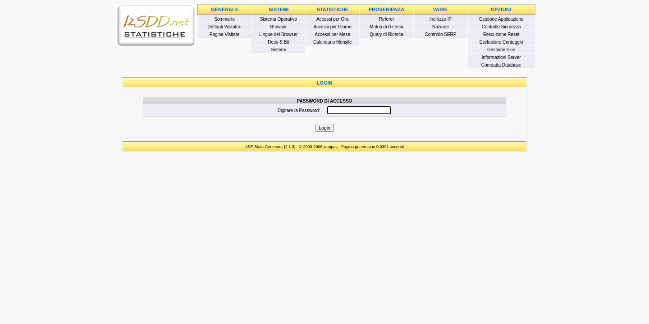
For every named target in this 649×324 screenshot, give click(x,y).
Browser (278, 26)
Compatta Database (501, 65)
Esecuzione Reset (501, 34)
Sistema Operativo (278, 19)
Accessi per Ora (332, 19)
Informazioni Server (501, 57)
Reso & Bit (278, 42)
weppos (331, 146)
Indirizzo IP (441, 19)
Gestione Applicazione (501, 19)
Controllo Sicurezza (501, 26)
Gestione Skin (501, 49)
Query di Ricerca (386, 34)
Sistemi (278, 49)
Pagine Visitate (225, 34)
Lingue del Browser (278, 34)
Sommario (224, 19)
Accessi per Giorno (332, 26)
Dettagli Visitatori (225, 26)
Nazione (440, 26)
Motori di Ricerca (386, 26)
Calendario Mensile (332, 42)
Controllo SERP (440, 34)
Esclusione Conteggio (501, 42)
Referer (386, 19)
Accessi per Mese (332, 34)
